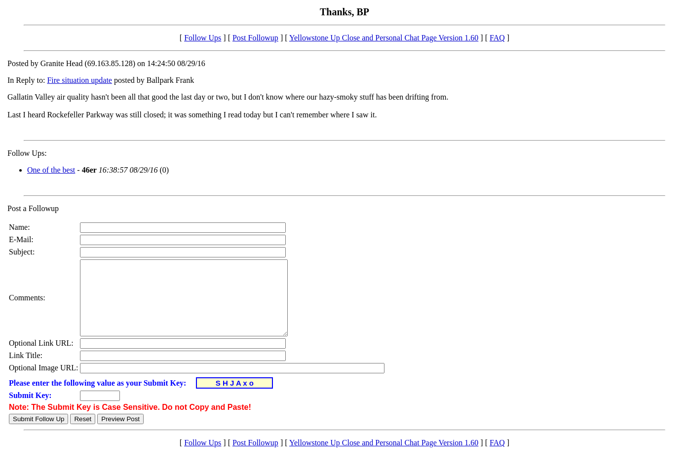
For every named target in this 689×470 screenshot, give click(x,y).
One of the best (51, 170)
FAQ (497, 38)
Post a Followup (33, 208)
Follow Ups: (27, 153)
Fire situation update (79, 80)
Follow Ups (202, 38)
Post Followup (255, 38)
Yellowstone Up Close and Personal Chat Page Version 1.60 (383, 38)
